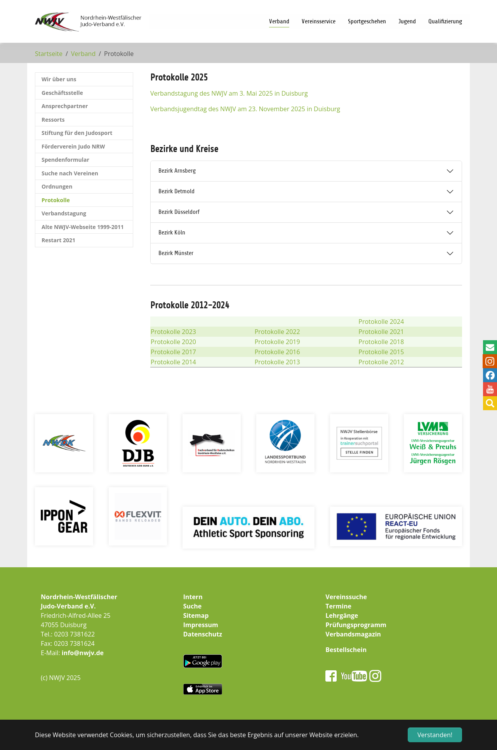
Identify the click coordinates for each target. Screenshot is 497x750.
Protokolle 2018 (381, 341)
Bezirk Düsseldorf (179, 211)
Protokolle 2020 (173, 341)
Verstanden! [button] (434, 735)
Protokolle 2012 (381, 362)
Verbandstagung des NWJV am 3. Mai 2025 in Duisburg (229, 93)
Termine (338, 606)
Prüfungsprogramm (355, 625)
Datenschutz (202, 634)
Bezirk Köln (171, 232)
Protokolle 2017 (173, 352)
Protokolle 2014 (173, 362)
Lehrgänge (341, 615)
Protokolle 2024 (381, 321)
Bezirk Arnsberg (177, 170)
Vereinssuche (346, 597)
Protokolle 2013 (277, 362)
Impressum (200, 625)
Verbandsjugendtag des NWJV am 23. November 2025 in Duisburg (245, 109)
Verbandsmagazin (353, 634)
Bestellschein (346, 649)
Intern (193, 597)
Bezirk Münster (175, 253)
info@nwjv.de (83, 653)
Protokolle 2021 (381, 331)
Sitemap (196, 615)
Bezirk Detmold (176, 191)
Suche (192, 606)
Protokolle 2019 (277, 341)
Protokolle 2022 (277, 331)
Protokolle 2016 (277, 352)
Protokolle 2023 (173, 331)
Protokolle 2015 (381, 352)
